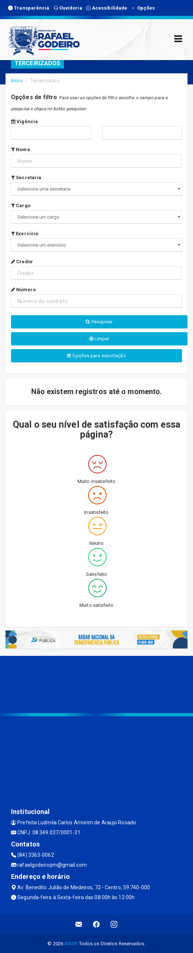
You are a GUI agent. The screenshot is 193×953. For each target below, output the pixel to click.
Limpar (99, 338)
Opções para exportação (96, 355)
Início (17, 80)
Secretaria (26, 177)
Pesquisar (99, 321)
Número (23, 289)
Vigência (24, 121)
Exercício (24, 233)
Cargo (21, 205)
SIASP (70, 943)
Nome (20, 149)
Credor (22, 261)
